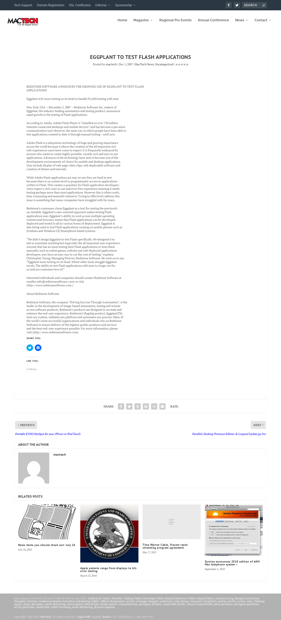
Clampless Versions (26, 604)
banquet (153, 604)
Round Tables (205, 601)
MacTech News (144, 67)
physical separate (104, 610)
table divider (91, 607)
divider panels (108, 607)
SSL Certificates (80, 5)
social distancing (55, 607)
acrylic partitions (24, 610)
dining (184, 604)
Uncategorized (164, 67)
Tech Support (23, 5)
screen (241, 604)
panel (26, 607)
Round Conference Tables (180, 601)
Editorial (101, 5)
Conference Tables (99, 601)
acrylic (130, 604)
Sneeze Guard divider (200, 607)
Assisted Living (224, 601)
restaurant (196, 604)
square (18, 607)
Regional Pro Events (175, 23)
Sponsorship (123, 5)
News (239, 23)
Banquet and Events (247, 601)
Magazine (141, 23)
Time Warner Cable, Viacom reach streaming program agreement (165, 549)
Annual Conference (213, 23)
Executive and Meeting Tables (81, 604)
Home (122, 23)
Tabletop (259, 604)
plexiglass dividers (150, 607)
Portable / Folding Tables (127, 601)
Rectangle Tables (153, 601)
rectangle (141, 604)
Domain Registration (50, 5)
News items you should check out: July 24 (46, 548)
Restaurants (117, 604)
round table (43, 610)
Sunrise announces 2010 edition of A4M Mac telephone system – (232, 566)
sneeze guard (75, 607)
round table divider (174, 607)
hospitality (210, 604)
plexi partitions (223, 607)
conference (166, 604)
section (222, 604)
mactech (111, 67)
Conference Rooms (50, 604)
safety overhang (61, 610)
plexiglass (37, 607)
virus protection (128, 607)
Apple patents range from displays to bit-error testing (108, 572)
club (176, 604)
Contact (261, 23)
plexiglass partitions (246, 607)
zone (249, 604)
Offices (105, 604)
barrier (232, 604)
